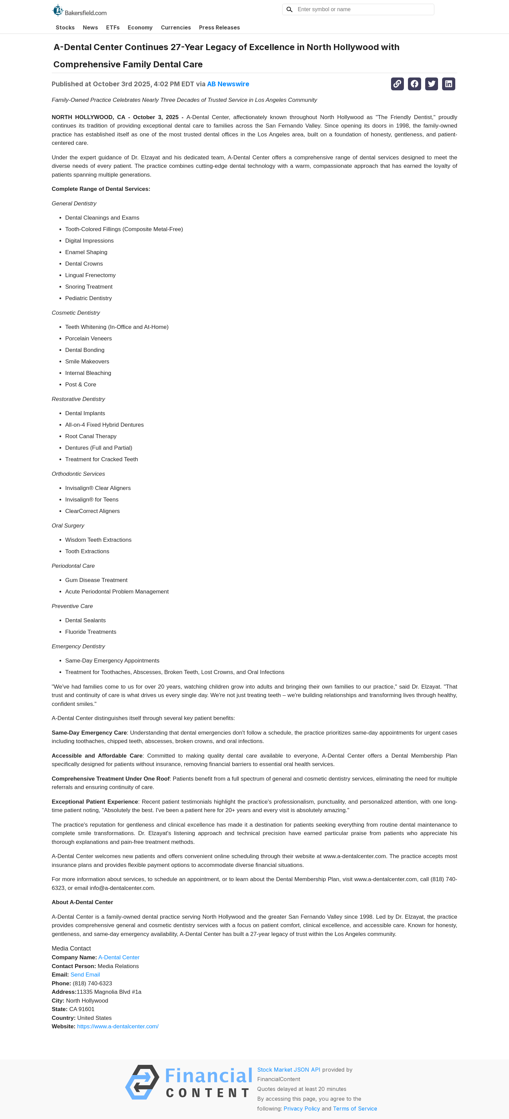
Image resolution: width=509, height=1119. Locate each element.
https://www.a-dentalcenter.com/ (118, 1026)
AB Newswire (228, 84)
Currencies (176, 27)
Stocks (65, 27)
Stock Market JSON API (288, 1069)
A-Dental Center (119, 957)
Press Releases (219, 27)
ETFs (113, 27)
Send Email (85, 974)
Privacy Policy (302, 1108)
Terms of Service (355, 1108)
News (90, 27)
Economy (140, 27)
